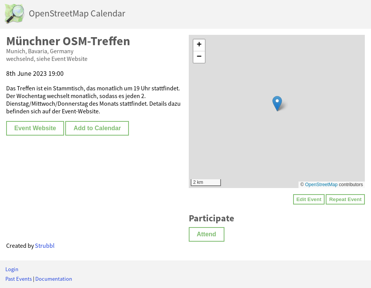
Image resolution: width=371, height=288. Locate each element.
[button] (277, 103)
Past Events (18, 278)
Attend (206, 234)
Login (11, 269)
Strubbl (44, 245)
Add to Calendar (97, 128)
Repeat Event (345, 199)
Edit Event (308, 199)
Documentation (53, 278)
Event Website (35, 128)
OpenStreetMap (321, 184)
